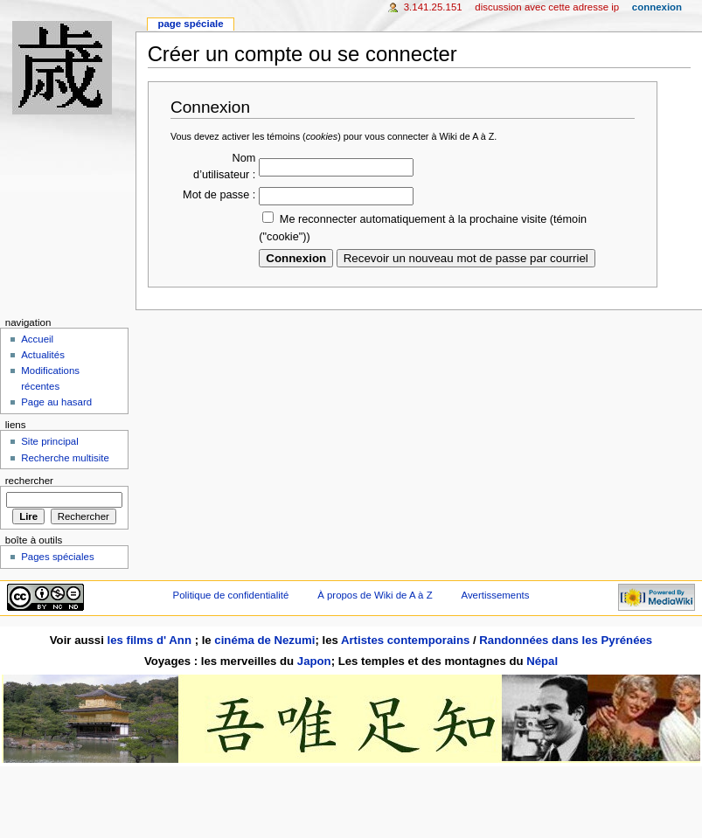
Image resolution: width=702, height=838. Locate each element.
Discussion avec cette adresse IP (547, 7)
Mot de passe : (219, 195)
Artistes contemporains (405, 640)
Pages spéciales (57, 556)
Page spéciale (190, 23)
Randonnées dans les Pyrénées (565, 640)
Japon (314, 661)
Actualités (43, 355)
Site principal (50, 441)
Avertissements (496, 595)
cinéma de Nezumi (264, 640)
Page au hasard (56, 402)
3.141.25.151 (433, 7)
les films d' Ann (151, 640)
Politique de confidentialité (231, 595)
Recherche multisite (65, 458)
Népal (542, 661)
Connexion (657, 7)
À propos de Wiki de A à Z (374, 595)
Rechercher (29, 480)
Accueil (37, 339)
